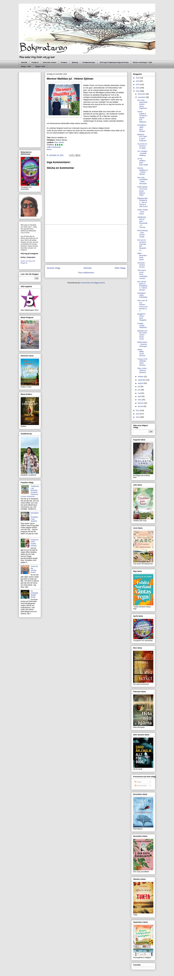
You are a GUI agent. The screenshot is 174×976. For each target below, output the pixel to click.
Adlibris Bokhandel (54, 147)
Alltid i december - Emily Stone (142, 256)
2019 (138, 417)
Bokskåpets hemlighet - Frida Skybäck (35, 517)
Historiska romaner (49, 62)
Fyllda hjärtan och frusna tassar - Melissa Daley (142, 191)
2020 (138, 414)
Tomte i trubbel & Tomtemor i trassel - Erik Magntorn (142, 117)
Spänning (75, 62)
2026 (138, 78)
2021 (138, 410)
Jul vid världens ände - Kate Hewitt (142, 162)
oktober (141, 377)
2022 (138, 91)
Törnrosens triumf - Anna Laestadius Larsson (142, 274)
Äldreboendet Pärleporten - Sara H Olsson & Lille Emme (142, 202)
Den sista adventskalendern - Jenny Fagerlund (142, 104)
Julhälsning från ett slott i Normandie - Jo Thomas (142, 222)
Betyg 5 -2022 (40, 66)
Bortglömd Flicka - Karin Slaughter (141, 317)
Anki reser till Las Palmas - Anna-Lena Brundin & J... (142, 306)
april (139, 396)
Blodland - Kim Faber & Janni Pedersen (142, 138)
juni (139, 390)
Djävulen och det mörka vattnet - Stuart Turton (142, 335)
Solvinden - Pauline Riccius (141, 265)
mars (140, 400)
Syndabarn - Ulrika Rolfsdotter (142, 295)
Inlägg (138, 782)
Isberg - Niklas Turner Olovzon (141, 353)
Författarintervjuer (88, 62)
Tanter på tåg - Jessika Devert (34, 569)
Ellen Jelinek (59, 142)
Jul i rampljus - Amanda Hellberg (142, 153)
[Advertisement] (86, 243)
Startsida (24, 62)
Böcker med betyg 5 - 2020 (142, 62)
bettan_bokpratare (28, 257)
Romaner (64, 62)
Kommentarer (141, 786)
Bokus (49, 149)
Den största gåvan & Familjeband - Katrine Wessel (142, 286)
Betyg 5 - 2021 (26, 66)
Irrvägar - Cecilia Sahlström (142, 325)
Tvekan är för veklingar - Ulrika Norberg (142, 362)
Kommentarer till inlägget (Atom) (93, 283)
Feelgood (35, 62)
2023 (138, 88)
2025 (138, 81)
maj (139, 393)
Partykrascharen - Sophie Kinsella (35, 543)
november (142, 97)
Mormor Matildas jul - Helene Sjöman (142, 171)
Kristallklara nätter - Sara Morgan (141, 128)
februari (141, 403)
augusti (141, 383)
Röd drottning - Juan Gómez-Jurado (142, 234)
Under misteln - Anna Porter (142, 212)
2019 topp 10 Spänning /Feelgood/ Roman (114, 62)
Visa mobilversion (86, 272)
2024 (138, 84)
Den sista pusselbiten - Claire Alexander (142, 181)
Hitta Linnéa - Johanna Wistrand (142, 370)
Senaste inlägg (53, 268)
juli (139, 386)
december (142, 94)
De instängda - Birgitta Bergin (35, 594)
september (142, 380)
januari (140, 406)
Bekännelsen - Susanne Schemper (142, 344)
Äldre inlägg (120, 268)
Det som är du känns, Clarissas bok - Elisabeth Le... (142, 245)
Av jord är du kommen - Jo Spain (142, 146)
